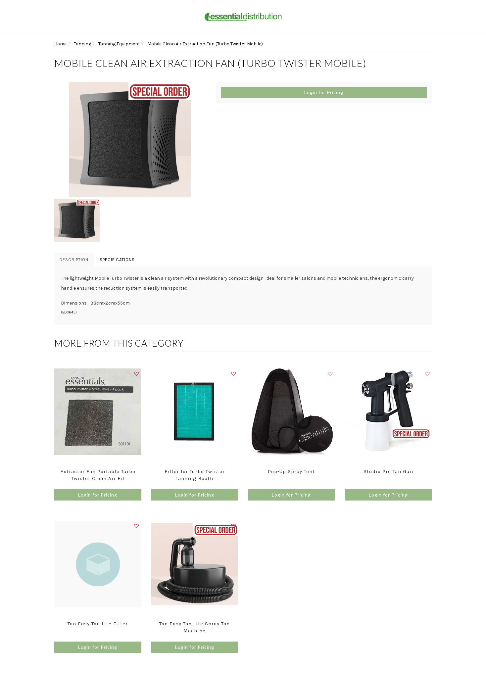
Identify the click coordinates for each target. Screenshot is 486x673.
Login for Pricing (323, 92)
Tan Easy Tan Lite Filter (98, 624)
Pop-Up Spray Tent (291, 471)
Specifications (117, 259)
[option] (130, 140)
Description (74, 259)
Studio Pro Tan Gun (388, 471)
